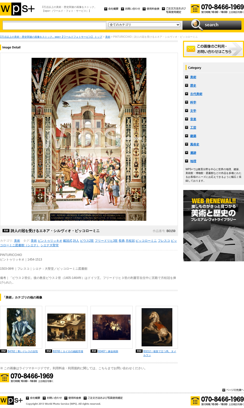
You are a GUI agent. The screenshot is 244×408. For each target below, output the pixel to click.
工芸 (193, 127)
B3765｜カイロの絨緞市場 (68, 351)
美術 (107, 36)
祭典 (122, 240)
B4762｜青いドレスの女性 (23, 351)
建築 (193, 136)
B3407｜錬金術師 (108, 351)
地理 (193, 161)
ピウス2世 (87, 240)
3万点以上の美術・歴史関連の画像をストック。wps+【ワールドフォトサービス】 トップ (51, 36)
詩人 (76, 240)
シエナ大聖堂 (49, 245)
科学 (193, 102)
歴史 (193, 85)
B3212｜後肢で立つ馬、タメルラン (159, 353)
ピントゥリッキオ (50, 240)
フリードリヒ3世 (106, 240)
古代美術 (196, 94)
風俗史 (194, 144)
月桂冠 (130, 240)
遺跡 (193, 153)
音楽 (193, 119)
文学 (193, 111)
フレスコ (164, 240)
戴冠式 (67, 240)
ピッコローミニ (146, 240)
